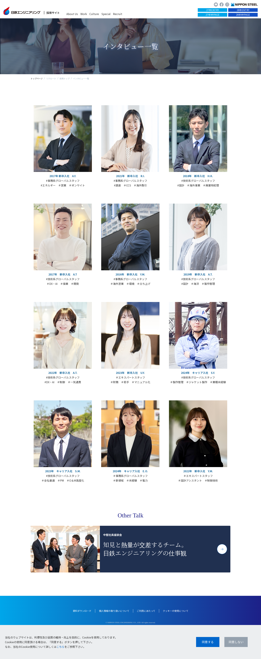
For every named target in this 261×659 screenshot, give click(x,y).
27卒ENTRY (212, 10)
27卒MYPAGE (213, 14)
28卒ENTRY (243, 10)
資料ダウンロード (82, 610)
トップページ (37, 78)
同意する (208, 642)
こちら (60, 647)
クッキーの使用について (175, 610)
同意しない (236, 642)
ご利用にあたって (146, 610)
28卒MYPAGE (243, 14)
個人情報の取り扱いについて (114, 610)
